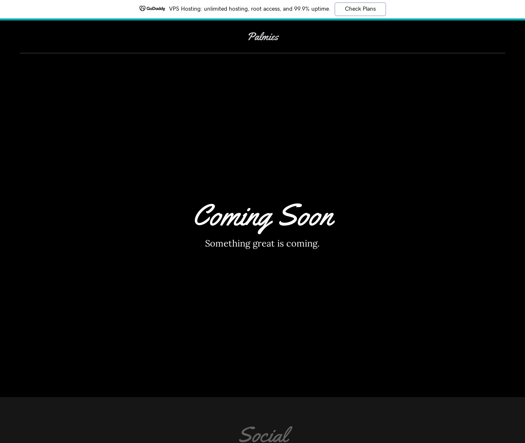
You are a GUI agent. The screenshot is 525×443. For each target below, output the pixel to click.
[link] (262, 38)
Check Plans (360, 9)
